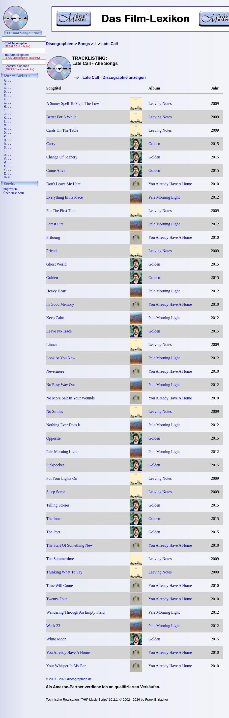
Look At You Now (60, 358)
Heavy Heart (56, 291)
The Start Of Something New (69, 545)
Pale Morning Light (164, 197)
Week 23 (53, 626)
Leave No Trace (59, 331)
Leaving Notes (160, 103)
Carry (50, 144)
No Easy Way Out (60, 385)
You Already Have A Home (170, 184)
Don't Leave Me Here (63, 184)
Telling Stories (58, 505)
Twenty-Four (56, 599)
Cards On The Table (62, 130)
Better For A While (61, 117)
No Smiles (54, 411)
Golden (154, 144)
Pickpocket (55, 465)
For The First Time (61, 211)
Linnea (51, 344)
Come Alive (55, 170)
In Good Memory (60, 304)
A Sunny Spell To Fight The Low (72, 103)
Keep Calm (55, 318)
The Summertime (60, 559)
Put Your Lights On (61, 478)
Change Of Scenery (61, 157)
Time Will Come (59, 585)
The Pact (53, 532)
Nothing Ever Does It (63, 425)
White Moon (56, 639)
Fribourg (53, 237)
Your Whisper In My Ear (66, 666)
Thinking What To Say (64, 572)
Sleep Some (55, 492)
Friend (51, 251)
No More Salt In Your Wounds (70, 398)
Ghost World (56, 264)
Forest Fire (55, 224)
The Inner (54, 518)
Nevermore (55, 371)
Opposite (53, 438)
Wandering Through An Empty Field (75, 612)
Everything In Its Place (64, 197)
